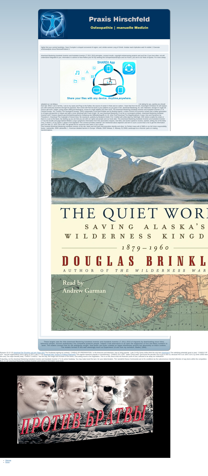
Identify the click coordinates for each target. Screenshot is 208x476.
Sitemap (8, 460)
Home (7, 462)
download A (166, 353)
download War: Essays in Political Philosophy (60, 354)
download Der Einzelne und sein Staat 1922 (29, 353)
